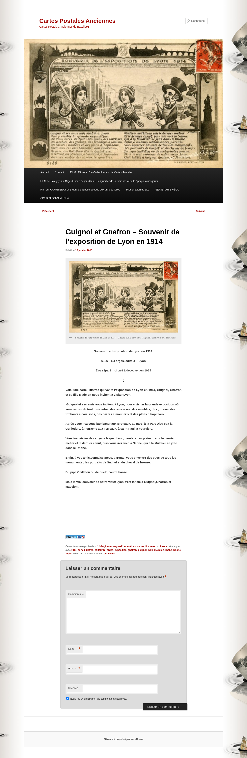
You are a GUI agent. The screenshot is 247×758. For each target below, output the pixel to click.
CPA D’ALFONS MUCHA (54, 198)
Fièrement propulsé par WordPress (123, 739)
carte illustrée (85, 550)
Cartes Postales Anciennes (77, 20)
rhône (168, 550)
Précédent (46, 211)
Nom (74, 649)
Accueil (44, 172)
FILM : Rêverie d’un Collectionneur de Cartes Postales (101, 172)
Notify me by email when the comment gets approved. (96, 698)
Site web (73, 687)
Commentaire (76, 594)
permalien (109, 553)
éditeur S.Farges (104, 550)
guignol (142, 550)
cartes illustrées (146, 546)
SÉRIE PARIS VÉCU (167, 189)
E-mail (74, 669)
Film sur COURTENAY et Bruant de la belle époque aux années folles (80, 189)
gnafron (132, 550)
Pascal (164, 546)
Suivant (202, 211)
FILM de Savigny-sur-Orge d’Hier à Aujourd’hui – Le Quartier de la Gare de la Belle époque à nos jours (99, 181)
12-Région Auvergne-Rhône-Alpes (116, 546)
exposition (120, 550)
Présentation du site (137, 189)
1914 (74, 550)
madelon (159, 550)
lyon (150, 550)
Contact (59, 172)
